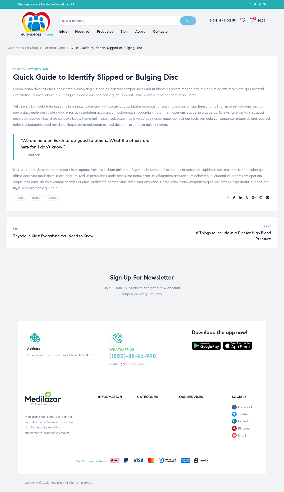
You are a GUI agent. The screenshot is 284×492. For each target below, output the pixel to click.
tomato (52, 197)
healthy (35, 197)
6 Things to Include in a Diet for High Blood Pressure (207, 233)
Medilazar (56, 483)
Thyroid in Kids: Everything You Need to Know (76, 233)
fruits (20, 197)
